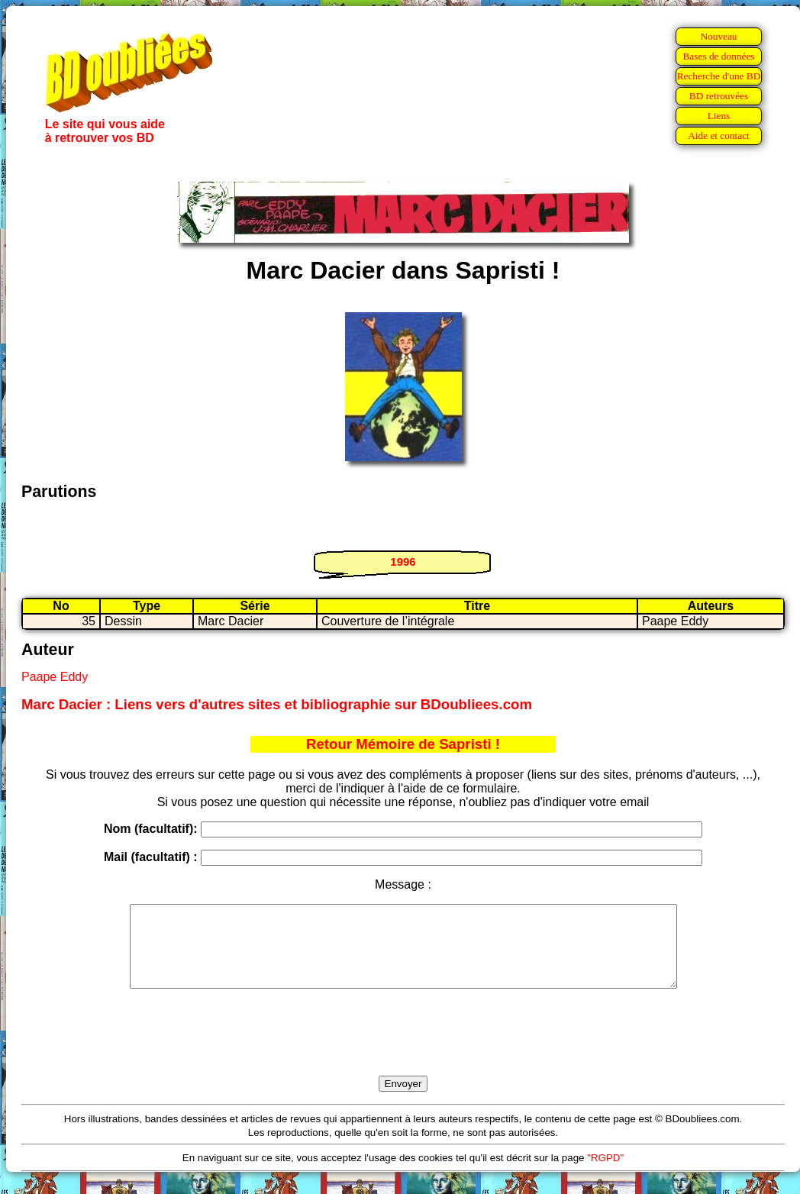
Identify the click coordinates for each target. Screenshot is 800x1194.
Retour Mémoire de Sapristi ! (403, 744)
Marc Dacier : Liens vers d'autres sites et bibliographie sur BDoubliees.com (276, 704)
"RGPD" (605, 1173)
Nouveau (718, 36)
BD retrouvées (718, 96)
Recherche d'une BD (719, 76)
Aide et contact (719, 135)
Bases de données (718, 56)
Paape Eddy (54, 676)
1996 (402, 561)
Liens (719, 115)
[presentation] (403, 1049)
